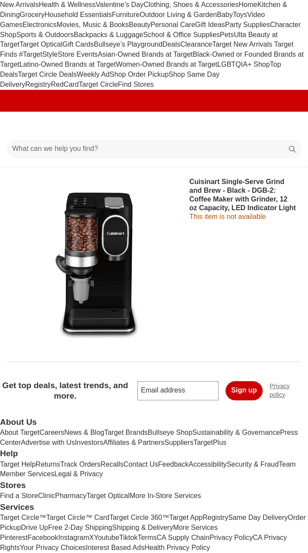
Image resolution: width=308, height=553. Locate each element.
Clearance (196, 44)
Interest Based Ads (115, 547)
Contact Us (140, 464)
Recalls (112, 464)
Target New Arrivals (243, 44)
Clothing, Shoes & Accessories (191, 4)
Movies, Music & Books (93, 24)
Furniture (126, 14)
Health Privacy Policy (177, 547)
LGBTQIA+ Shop (243, 64)
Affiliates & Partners (133, 442)
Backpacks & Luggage (108, 34)
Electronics (40, 24)
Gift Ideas (210, 24)
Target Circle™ (23, 517)
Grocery (32, 14)
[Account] (267, 125)
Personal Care (173, 24)
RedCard (65, 84)
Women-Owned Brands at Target (166, 64)
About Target (19, 432)
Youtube (106, 537)
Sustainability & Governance (236, 432)
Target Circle (98, 84)
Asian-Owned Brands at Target (145, 54)
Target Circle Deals (47, 74)
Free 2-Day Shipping (80, 527)
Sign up (244, 390)
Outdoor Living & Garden (178, 14)
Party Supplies (247, 24)
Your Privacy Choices (53, 547)
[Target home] (154, 125)
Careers (51, 432)
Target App (186, 517)
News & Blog (84, 432)
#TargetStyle (38, 54)
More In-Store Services (165, 495)
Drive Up (34, 527)
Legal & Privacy (78, 474)
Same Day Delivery (258, 517)
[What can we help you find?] (154, 149)
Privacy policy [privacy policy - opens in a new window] (289, 390)
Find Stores (136, 84)
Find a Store (19, 495)
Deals (171, 44)
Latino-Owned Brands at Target (67, 64)
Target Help (18, 464)
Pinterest (13, 537)
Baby (225, 14)
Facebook (42, 537)
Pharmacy (70, 495)
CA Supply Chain (183, 537)
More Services (195, 527)
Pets (227, 34)
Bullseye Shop (170, 432)
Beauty (140, 24)
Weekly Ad (93, 74)
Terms (147, 537)
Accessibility (207, 464)
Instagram (73, 537)
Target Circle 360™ (139, 517)
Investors (89, 442)
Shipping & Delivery (142, 527)
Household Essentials (78, 14)
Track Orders (80, 464)
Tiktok (128, 537)
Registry (38, 84)
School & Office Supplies (181, 34)
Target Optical (40, 44)
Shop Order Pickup (139, 74)
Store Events (78, 54)
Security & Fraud (253, 464)
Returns (48, 464)
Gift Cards (78, 44)
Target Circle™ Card (78, 517)
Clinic (46, 495)
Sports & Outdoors (45, 34)
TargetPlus (209, 442)
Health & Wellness (67, 4)
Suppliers (179, 442)
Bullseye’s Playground (128, 44)
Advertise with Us (48, 442)
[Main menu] (18, 125)
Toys (240, 14)
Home (248, 4)
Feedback (173, 464)
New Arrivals (19, 4)
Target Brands (126, 432)
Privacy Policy (231, 537)
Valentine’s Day (120, 4)
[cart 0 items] (289, 125)
